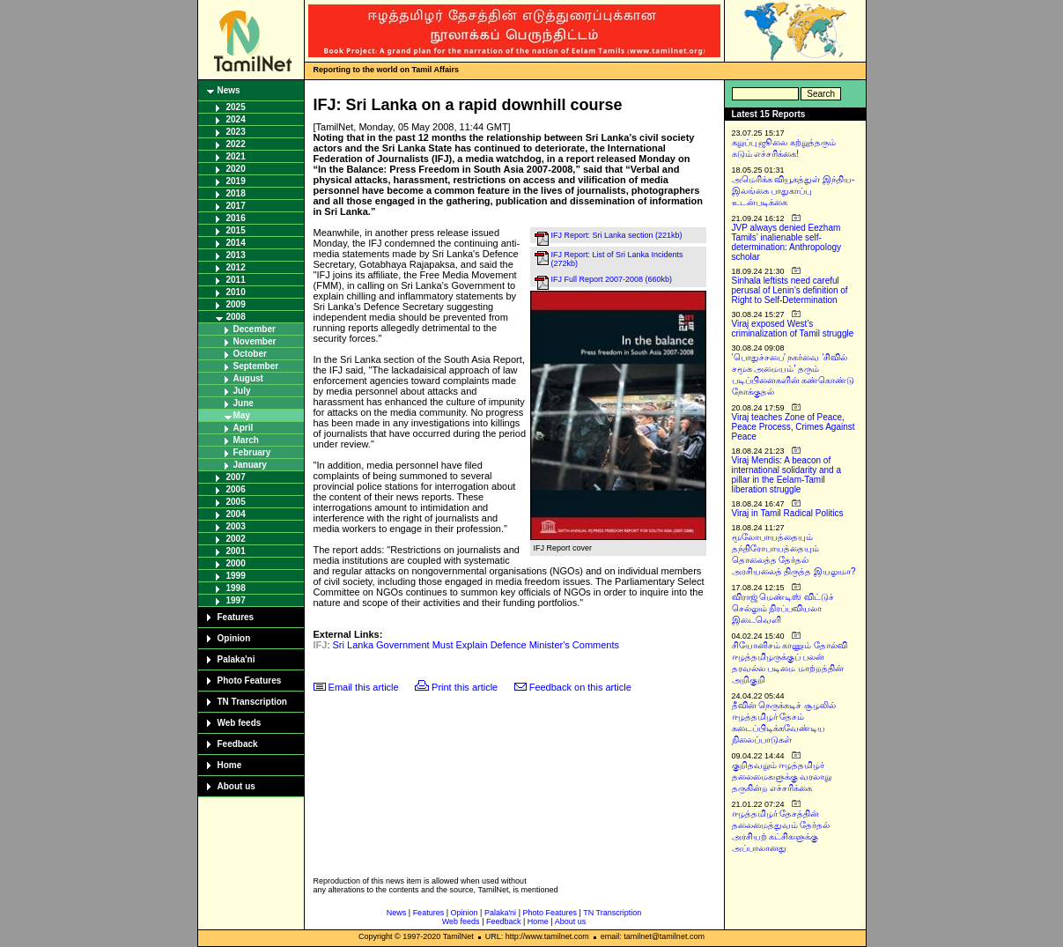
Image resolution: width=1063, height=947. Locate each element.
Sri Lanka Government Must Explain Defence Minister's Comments (476, 645)
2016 (236, 218)
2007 (236, 477)
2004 (236, 514)
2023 (236, 132)
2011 (236, 280)
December (254, 329)
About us (236, 786)
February (252, 452)
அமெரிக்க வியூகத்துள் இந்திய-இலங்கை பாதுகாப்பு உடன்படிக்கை (793, 190)
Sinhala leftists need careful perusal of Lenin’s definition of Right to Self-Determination (790, 290)
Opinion (234, 638)
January (250, 465)
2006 (236, 489)
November (255, 341)
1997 (236, 600)
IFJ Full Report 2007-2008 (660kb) (612, 279)
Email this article (363, 687)
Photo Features (250, 680)
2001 (236, 551)
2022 (236, 144)
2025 (236, 107)
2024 (236, 119)
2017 (236, 206)
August (248, 378)
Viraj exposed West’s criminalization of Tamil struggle (793, 328)
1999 (236, 576)
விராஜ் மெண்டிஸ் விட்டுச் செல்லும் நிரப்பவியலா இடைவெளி (783, 608)
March (246, 440)
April (243, 428)
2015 (236, 230)
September (256, 366)
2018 (236, 193)
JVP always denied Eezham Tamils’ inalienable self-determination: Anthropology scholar (787, 242)
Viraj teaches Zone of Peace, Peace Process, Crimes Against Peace (793, 426)
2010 (236, 292)
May (241, 415)
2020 (236, 169)
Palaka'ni (236, 659)
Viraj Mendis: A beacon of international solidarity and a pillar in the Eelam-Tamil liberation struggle (787, 474)
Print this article (465, 687)
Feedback (238, 744)
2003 (236, 526)
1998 (236, 588)
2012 (236, 267)
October (250, 354)
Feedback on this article (580, 687)
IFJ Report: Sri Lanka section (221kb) (617, 235)
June (243, 403)
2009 (236, 304)
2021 (236, 156)
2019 (236, 181)
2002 (236, 539)
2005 (236, 502)
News (229, 90)
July (242, 391)
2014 (236, 243)
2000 (236, 563)
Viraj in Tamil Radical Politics (788, 513)
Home (230, 765)
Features (236, 617)
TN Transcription (252, 702)
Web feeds (240, 723)
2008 (236, 317)
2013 (236, 255)
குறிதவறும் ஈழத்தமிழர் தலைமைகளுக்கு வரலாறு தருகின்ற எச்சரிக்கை (782, 776)
